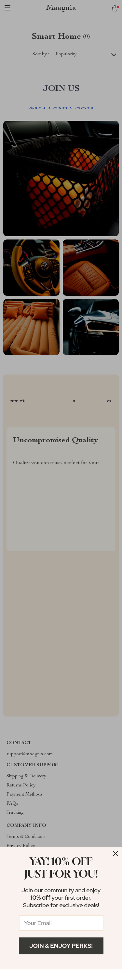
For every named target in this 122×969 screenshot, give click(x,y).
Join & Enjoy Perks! (61, 945)
